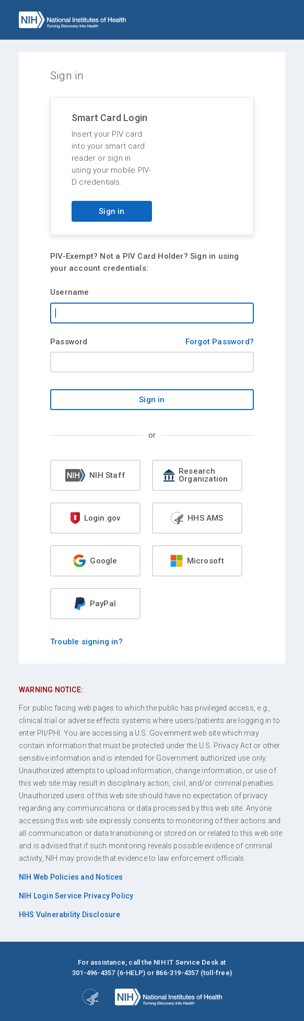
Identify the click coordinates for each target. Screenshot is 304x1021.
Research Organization (195, 475)
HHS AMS (197, 518)
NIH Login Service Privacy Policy (76, 896)
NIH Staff (95, 475)
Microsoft (197, 561)
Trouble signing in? (86, 641)
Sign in (111, 211)
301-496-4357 (93, 973)
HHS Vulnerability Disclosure (70, 914)
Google (95, 561)
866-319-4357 (177, 973)
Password (69, 341)
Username (69, 292)
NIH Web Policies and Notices (71, 877)
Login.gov (96, 518)
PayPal (95, 603)
